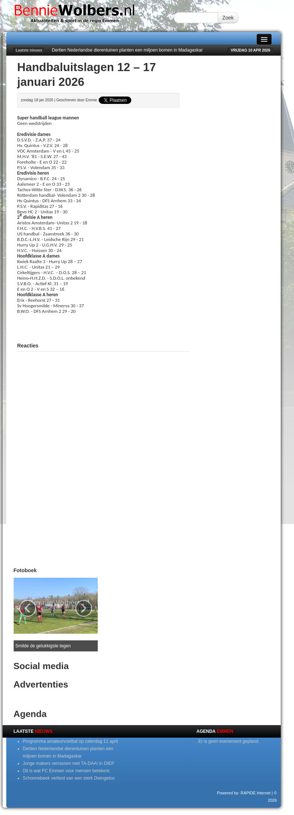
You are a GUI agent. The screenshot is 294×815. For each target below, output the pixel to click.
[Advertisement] (103, 325)
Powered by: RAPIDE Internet (244, 793)
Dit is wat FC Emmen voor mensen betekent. (67, 770)
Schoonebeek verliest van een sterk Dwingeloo (69, 778)
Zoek (228, 18)
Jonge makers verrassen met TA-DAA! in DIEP (68, 763)
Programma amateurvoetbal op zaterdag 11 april (70, 741)
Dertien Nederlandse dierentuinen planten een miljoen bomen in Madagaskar (127, 50)
